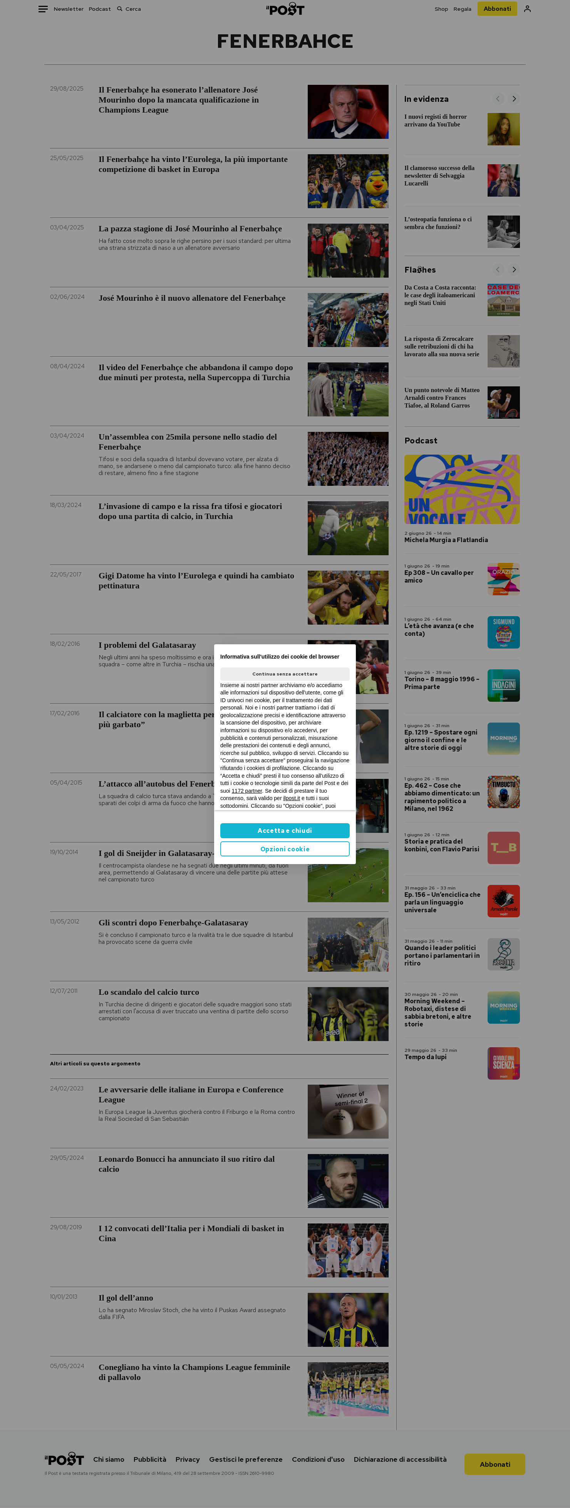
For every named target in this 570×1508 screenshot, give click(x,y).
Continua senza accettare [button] (285, 674)
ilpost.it (291, 798)
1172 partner (247, 791)
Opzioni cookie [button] (285, 849)
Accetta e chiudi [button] (285, 831)
